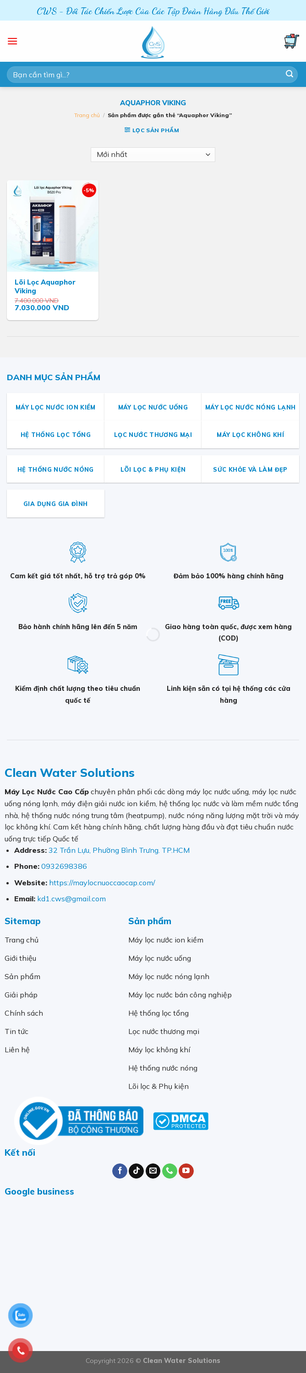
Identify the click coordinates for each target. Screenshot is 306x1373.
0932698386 (64, 866)
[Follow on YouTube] (186, 1171)
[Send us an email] (153, 1171)
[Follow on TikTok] (136, 1171)
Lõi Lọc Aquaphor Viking (45, 287)
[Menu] (12, 41)
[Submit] (289, 74)
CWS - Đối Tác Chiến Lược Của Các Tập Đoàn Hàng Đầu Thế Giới (153, 10)
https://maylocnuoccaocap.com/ (102, 882)
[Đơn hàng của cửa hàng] (153, 154)
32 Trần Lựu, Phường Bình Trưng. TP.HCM (119, 850)
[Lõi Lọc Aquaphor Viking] (52, 226)
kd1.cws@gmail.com (71, 898)
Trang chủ (87, 115)
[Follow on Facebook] (119, 1171)
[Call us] (169, 1171)
